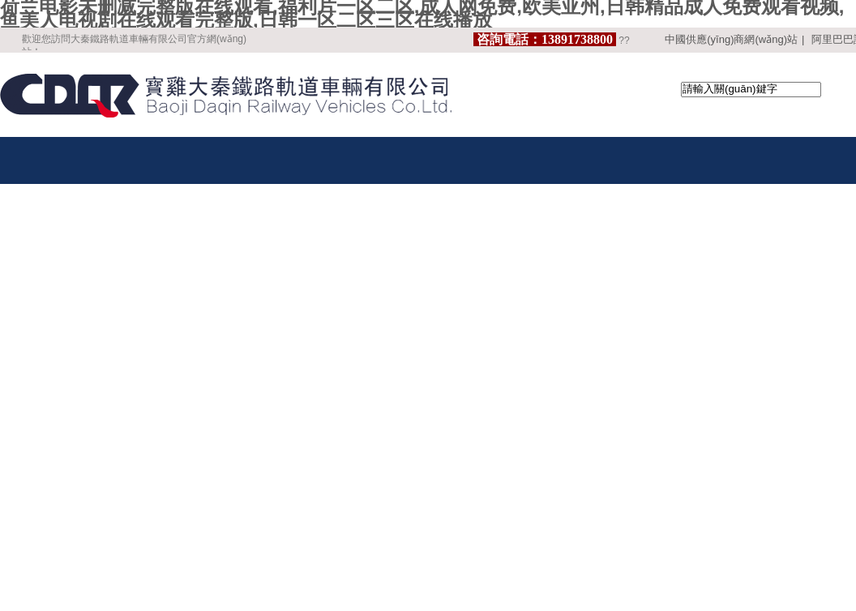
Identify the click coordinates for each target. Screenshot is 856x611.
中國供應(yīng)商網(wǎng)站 (731, 39)
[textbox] (751, 89)
